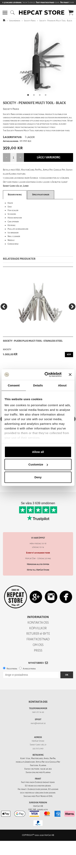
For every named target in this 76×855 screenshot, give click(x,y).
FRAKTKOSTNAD (38, 639)
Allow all (38, 451)
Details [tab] (38, 385)
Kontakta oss (38, 702)
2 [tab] (35, 96)
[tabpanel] (38, 62)
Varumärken (14, 20)
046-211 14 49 (38, 712)
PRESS (38, 650)
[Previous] (4, 306)
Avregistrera (29, 668)
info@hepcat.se (38, 723)
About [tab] (62, 385)
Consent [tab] (14, 385)
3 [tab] (41, 96)
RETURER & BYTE (38, 634)
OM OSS (38, 645)
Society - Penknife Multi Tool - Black (55, 20)
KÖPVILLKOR (38, 628)
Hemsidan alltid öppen (38, 564)
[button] (5, 12)
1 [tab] (29, 96)
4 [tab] (47, 96)
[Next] (72, 306)
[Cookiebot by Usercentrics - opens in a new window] (46, 374)
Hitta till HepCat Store (38, 569)
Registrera (12, 668)
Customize (38, 464)
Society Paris (30, 20)
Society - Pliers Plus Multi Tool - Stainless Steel (33, 340)
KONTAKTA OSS (38, 623)
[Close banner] (70, 374)
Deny (38, 477)
